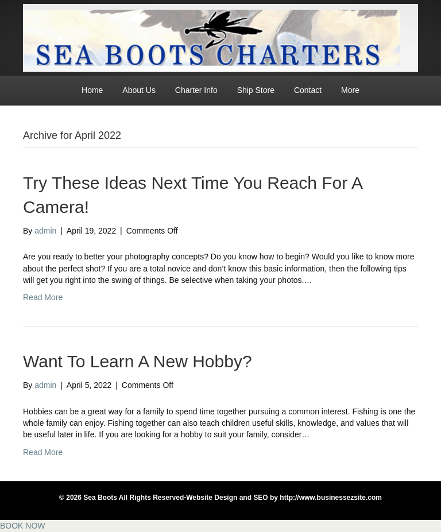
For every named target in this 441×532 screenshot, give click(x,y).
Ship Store (255, 90)
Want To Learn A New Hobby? (137, 361)
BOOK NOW (22, 525)
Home (92, 90)
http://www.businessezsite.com (330, 498)
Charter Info (196, 90)
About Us (139, 90)
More (350, 90)
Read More (43, 297)
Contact (308, 90)
